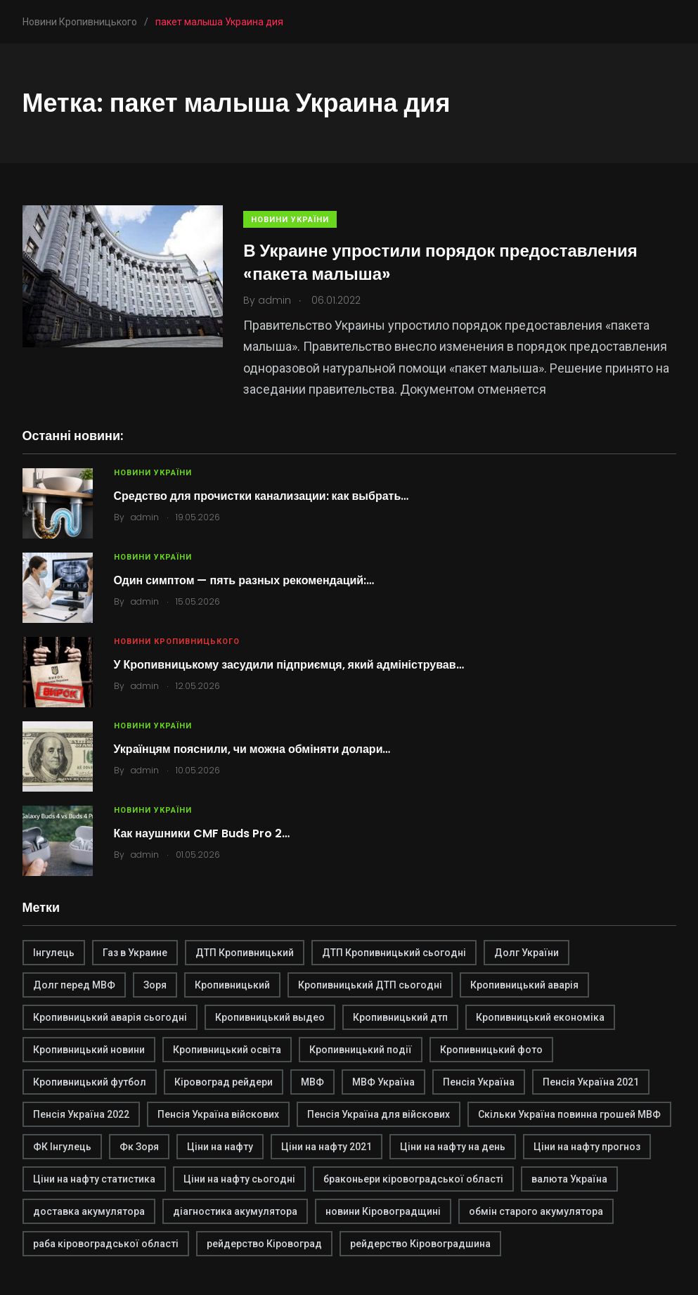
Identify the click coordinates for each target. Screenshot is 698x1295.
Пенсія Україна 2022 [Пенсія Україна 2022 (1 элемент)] (81, 1114)
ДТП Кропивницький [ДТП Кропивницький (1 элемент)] (244, 952)
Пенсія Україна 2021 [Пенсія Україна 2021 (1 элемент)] (591, 1082)
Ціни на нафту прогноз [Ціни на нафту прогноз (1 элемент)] (587, 1146)
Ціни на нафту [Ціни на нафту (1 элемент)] (220, 1146)
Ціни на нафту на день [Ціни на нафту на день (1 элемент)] (452, 1146)
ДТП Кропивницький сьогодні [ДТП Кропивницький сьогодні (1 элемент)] (394, 952)
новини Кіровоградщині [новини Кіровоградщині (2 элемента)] (383, 1211)
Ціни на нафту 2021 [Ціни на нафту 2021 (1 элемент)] (326, 1146)
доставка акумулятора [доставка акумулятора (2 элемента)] (89, 1211)
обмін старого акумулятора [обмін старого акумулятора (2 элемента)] (536, 1211)
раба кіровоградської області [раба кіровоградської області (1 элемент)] (106, 1243)
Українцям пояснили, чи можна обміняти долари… (252, 749)
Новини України (291, 219)
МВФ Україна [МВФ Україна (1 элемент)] (383, 1082)
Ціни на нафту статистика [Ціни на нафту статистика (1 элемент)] (94, 1179)
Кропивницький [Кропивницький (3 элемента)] (232, 985)
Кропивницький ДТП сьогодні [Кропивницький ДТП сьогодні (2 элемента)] (370, 985)
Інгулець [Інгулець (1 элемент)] (54, 952)
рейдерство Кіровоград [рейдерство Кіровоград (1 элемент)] (264, 1243)
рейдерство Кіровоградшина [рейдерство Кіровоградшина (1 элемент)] (420, 1243)
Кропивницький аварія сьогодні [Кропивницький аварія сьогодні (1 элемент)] (110, 1017)
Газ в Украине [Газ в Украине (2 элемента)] (135, 952)
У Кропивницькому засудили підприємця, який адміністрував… (289, 665)
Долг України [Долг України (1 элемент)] (526, 952)
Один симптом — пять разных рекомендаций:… (244, 580)
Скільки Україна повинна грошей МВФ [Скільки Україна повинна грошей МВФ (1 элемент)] (569, 1114)
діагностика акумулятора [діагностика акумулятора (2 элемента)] (235, 1211)
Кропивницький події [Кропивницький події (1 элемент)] (360, 1049)
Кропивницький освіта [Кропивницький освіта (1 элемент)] (227, 1049)
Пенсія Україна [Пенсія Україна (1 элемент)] (479, 1082)
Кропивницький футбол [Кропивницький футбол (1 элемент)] (89, 1082)
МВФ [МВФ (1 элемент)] (312, 1082)
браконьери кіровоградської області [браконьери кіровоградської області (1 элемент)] (413, 1179)
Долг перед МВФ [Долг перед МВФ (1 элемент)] (74, 985)
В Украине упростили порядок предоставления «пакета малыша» (441, 261)
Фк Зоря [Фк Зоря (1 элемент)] (139, 1146)
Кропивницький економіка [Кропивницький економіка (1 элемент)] (540, 1017)
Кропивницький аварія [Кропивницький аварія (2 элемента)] (524, 985)
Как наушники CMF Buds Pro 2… (202, 833)
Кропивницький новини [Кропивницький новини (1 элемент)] (89, 1049)
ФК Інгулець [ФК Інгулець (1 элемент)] (62, 1146)
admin (145, 517)
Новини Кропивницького (177, 641)
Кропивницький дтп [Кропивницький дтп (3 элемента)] (400, 1017)
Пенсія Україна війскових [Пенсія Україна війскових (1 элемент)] (218, 1114)
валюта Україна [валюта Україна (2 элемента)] (569, 1179)
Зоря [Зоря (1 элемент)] (155, 985)
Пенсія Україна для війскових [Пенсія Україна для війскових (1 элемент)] (378, 1114)
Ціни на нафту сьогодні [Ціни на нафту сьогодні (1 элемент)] (239, 1179)
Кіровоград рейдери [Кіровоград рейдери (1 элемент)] (223, 1082)
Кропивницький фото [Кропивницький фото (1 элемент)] (491, 1049)
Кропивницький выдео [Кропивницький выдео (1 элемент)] (270, 1017)
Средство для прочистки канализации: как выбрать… (261, 496)
